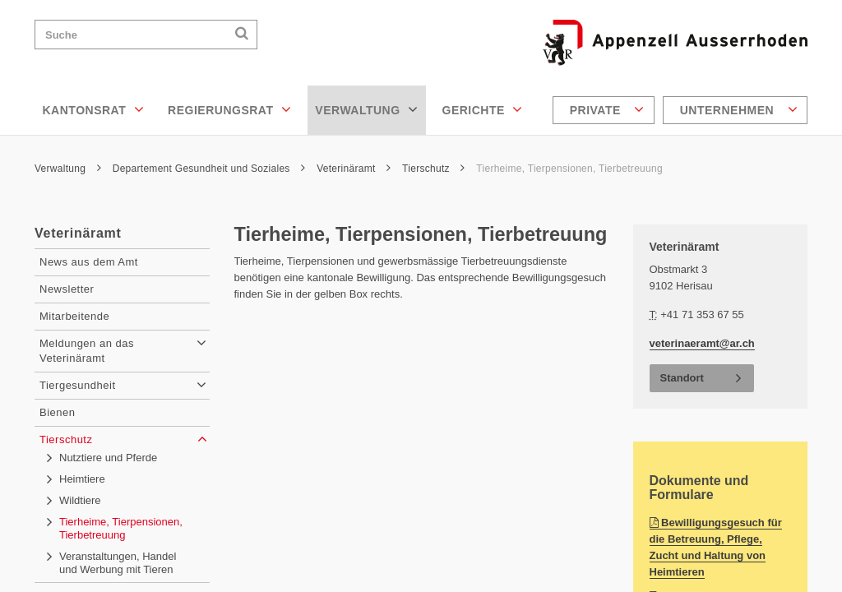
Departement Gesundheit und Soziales (209, 168)
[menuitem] (606, 110)
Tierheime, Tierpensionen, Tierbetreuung (569, 168)
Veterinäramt (354, 168)
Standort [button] (682, 378)
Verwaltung (366, 109)
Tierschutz (433, 168)
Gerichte (482, 109)
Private (607, 109)
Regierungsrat (229, 109)
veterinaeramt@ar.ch (702, 343)
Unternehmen (739, 109)
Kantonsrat (94, 109)
